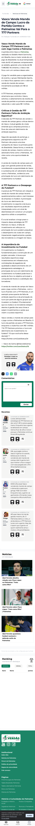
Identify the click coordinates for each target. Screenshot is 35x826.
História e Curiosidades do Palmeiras (17, 799)
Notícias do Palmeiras (8, 758)
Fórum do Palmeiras (8, 761)
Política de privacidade (9, 764)
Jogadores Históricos (8, 806)
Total (30, 666)
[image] (28, 385)
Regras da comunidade (9, 767)
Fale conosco (5, 770)
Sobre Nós (4, 755)
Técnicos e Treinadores (26, 806)
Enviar (26, 404)
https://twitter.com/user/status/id (15, 346)
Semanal (6, 666)
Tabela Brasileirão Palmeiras (10, 783)
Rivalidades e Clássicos (26, 809)
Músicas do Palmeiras (8, 792)
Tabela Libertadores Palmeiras (11, 786)
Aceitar (29, 815)
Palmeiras (25, 52)
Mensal (18, 666)
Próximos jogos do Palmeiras (10, 780)
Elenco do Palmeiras (8, 789)
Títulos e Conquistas (25, 801)
